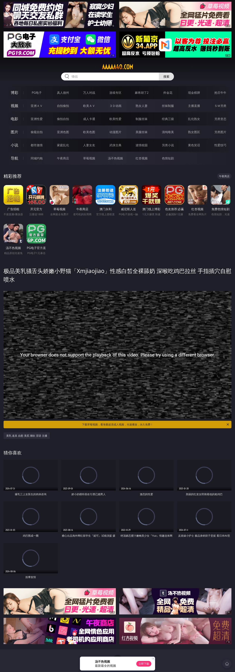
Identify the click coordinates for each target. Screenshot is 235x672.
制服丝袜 (142, 119)
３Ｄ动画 (115, 106)
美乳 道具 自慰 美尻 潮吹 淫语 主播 (26, 435)
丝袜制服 (168, 106)
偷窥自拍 (37, 132)
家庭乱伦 (63, 145)
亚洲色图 (63, 132)
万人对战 (89, 93)
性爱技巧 (220, 145)
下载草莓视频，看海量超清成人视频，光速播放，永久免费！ (156, 424)
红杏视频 (142, 158)
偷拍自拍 (63, 119)
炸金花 (167, 93)
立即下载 (144, 663)
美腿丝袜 (142, 132)
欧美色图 (89, 132)
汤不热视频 (115, 158)
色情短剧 (168, 158)
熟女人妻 (142, 106)
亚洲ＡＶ (37, 106)
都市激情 (37, 145)
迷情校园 (142, 145)
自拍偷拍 (63, 106)
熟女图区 (194, 132)
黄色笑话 (194, 145)
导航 (14, 158)
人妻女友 (89, 145)
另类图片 (220, 132)
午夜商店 (63, 158)
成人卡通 (89, 119)
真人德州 (63, 93)
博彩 (14, 92)
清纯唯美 (168, 132)
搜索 (166, 76)
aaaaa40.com (117, 67)
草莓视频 (89, 158)
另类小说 (168, 145)
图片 (14, 131)
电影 (14, 118)
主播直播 (194, 106)
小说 (14, 145)
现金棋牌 (194, 93)
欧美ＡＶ (89, 106)
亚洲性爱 (37, 119)
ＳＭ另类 (220, 106)
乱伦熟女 (194, 119)
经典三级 (168, 119)
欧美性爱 (115, 119)
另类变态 (220, 119)
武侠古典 (115, 145)
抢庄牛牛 (220, 93)
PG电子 (37, 93)
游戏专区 (115, 93)
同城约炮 (37, 158)
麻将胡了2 (142, 93)
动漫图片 (115, 132)
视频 (14, 105)
